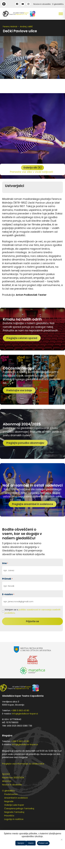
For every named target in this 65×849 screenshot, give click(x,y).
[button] (57, 14)
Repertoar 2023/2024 (13, 777)
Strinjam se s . (32, 611)
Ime (5, 563)
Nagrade (8, 801)
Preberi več (43, 843)
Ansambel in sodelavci (16, 797)
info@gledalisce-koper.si (25, 713)
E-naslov (8, 594)
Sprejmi (21, 843)
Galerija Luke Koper (14, 804)
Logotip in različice (13, 819)
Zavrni (31, 843)
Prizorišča (9, 815)
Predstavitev (11, 794)
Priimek (7, 578)
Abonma (6, 781)
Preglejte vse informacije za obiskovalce (23, 763)
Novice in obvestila (42, 4)
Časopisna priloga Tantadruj (19, 808)
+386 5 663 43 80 (20, 710)
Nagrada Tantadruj (14, 811)
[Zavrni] (61, 839)
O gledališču (58, 4)
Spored (6, 773)
